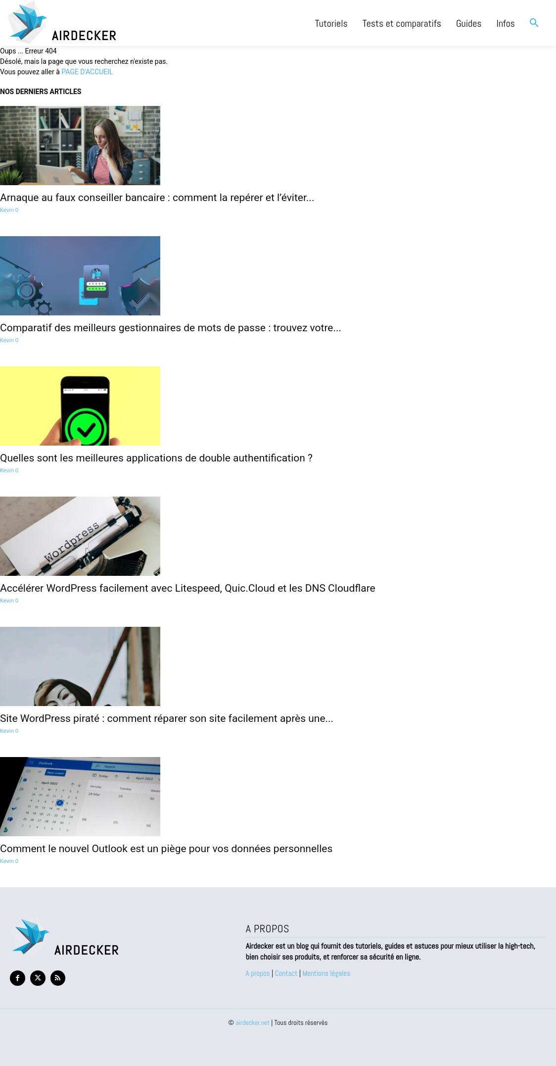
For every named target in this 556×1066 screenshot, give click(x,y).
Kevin (7, 209)
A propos (259, 973)
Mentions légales (327, 973)
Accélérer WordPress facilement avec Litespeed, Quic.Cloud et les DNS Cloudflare (187, 588)
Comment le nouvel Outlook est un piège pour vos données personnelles (166, 849)
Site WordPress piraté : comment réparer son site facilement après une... (166, 718)
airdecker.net (252, 1022)
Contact (286, 973)
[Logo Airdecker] (116, 22)
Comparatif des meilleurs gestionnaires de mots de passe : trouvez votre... (170, 328)
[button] (534, 23)
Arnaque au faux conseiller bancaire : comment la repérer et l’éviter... (157, 197)
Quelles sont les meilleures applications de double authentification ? (156, 458)
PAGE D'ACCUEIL (87, 72)
